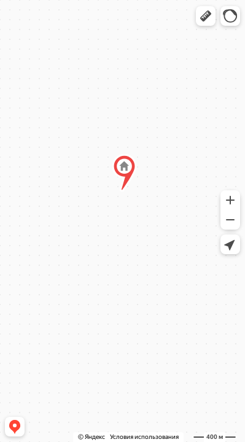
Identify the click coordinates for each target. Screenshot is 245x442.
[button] (206, 16)
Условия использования (144, 436)
